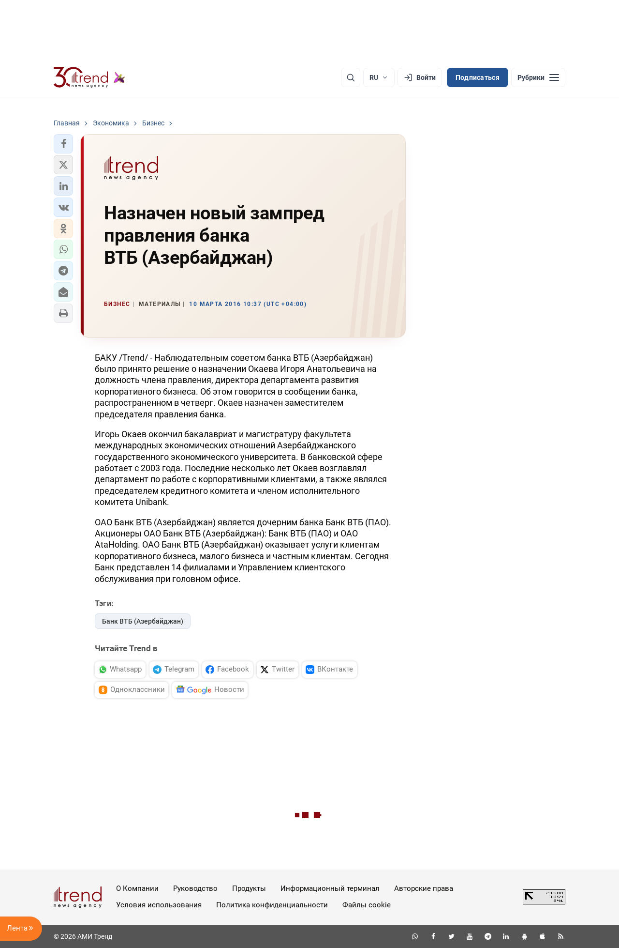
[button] (63, 144)
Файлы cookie (366, 905)
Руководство (195, 888)
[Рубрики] (538, 77)
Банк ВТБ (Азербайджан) (142, 621)
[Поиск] (350, 77)
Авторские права (423, 888)
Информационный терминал (330, 888)
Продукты (249, 888)
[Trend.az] (89, 77)
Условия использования (159, 905)
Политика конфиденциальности (272, 905)
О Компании (137, 888)
